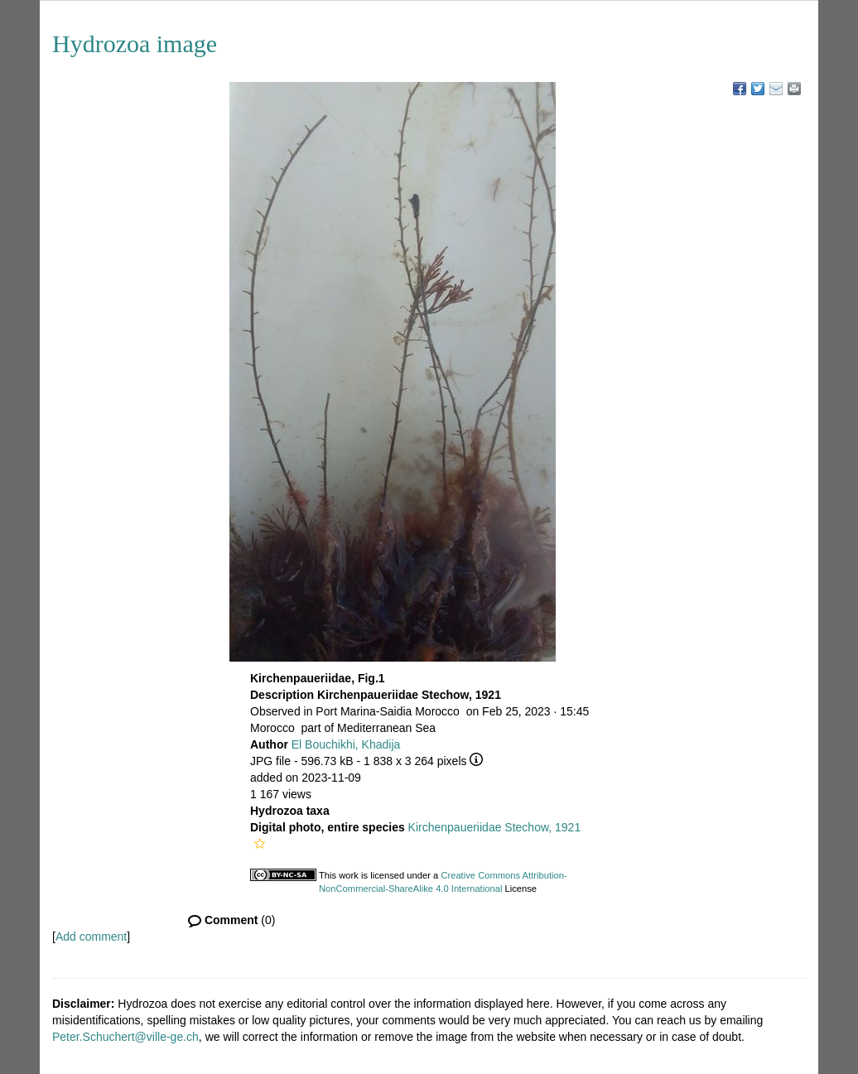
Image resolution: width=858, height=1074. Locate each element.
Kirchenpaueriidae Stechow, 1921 (494, 827)
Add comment (91, 936)
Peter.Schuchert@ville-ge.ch (125, 1036)
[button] (259, 844)
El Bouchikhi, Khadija (346, 744)
